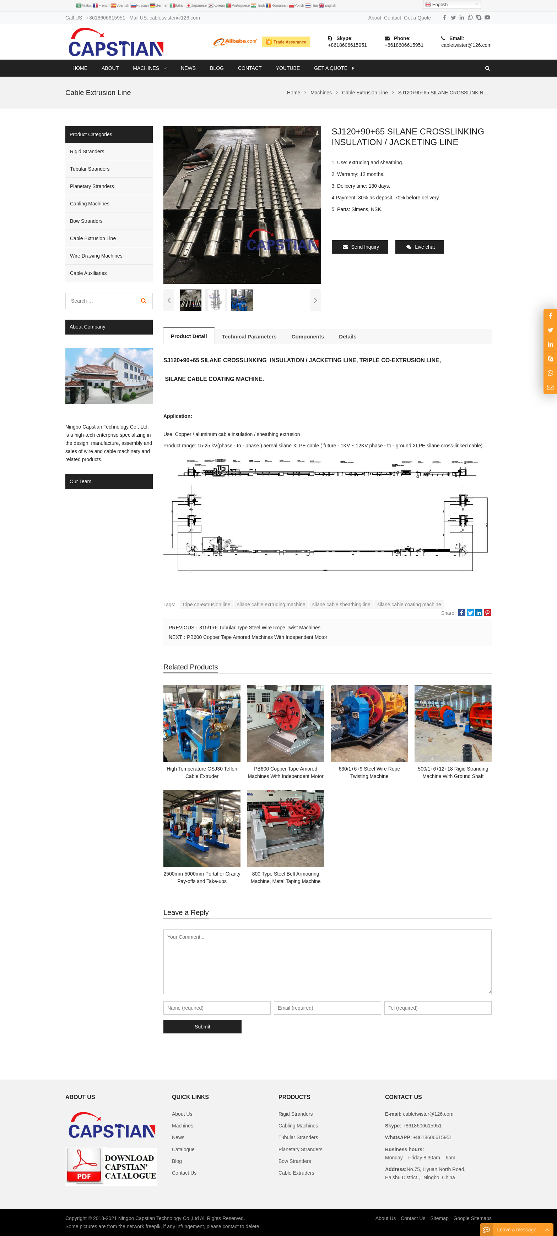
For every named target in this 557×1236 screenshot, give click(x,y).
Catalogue (183, 1149)
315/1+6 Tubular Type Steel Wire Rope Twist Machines (259, 627)
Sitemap (439, 1218)
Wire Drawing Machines (96, 256)
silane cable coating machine (409, 604)
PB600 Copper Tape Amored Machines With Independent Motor (257, 637)
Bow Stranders (86, 221)
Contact (392, 18)
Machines (182, 1126)
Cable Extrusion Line (93, 238)
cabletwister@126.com (466, 45)
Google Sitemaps (473, 1218)
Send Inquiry (361, 247)
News (178, 1137)
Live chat (420, 247)
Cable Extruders (296, 1173)
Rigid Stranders (87, 151)
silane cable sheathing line (341, 604)
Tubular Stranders (90, 169)
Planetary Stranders (92, 186)
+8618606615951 (347, 45)
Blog (177, 1161)
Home (79, 68)
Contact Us (184, 1173)
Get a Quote (417, 18)
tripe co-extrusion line (206, 604)
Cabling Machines (89, 203)
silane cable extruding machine (271, 604)
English (436, 4)
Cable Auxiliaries (88, 273)
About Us (182, 1114)
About (375, 18)
